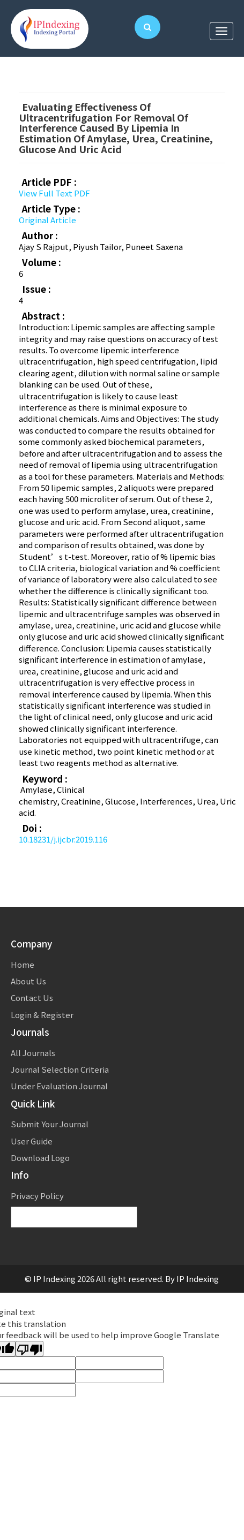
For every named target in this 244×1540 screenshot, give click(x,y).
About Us (28, 981)
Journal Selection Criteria (60, 1069)
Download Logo (40, 1157)
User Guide (32, 1141)
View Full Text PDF (54, 193)
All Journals (33, 1052)
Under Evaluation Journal (59, 1085)
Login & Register (42, 1014)
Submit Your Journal (49, 1123)
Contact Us (32, 997)
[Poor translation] (29, 1348)
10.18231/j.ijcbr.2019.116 (63, 839)
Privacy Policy (37, 1195)
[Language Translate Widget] (74, 1217)
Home (22, 964)
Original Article (47, 219)
